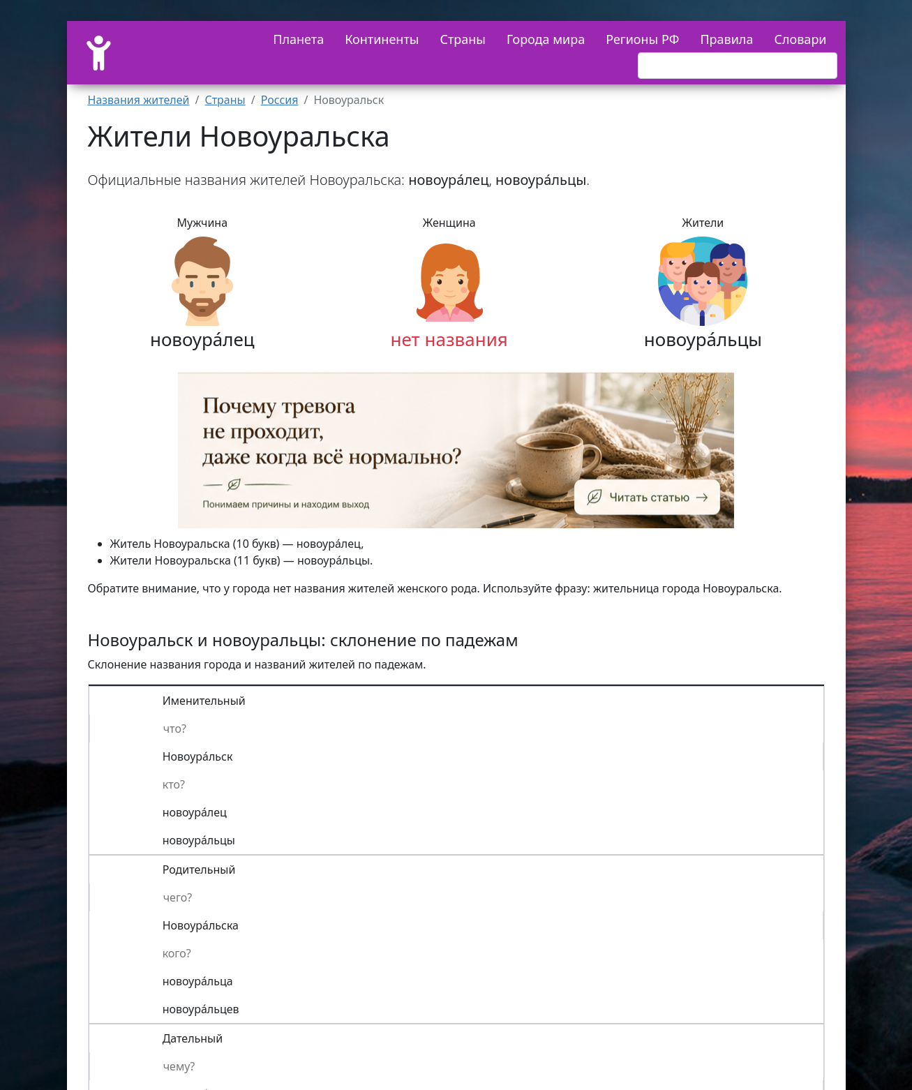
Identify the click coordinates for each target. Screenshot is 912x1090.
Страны (463, 39)
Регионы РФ (642, 39)
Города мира (546, 39)
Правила (726, 39)
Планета (298, 39)
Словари (800, 39)
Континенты (382, 39)
